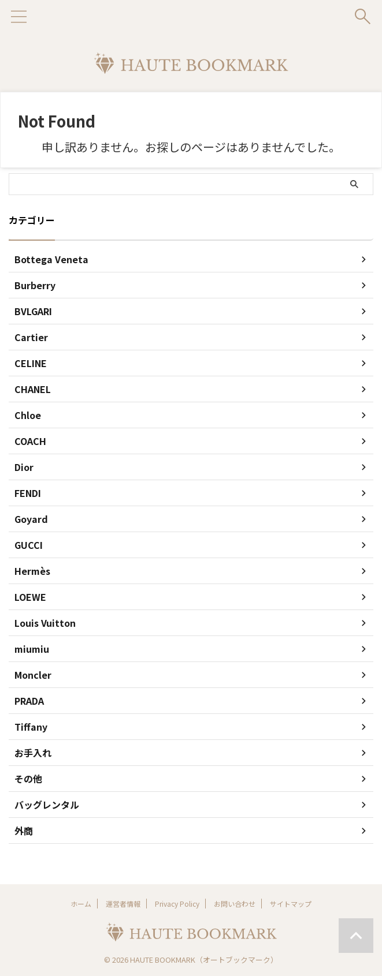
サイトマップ (290, 903)
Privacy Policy (177, 903)
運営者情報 (123, 903)
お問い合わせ (234, 903)
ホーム (81, 903)
